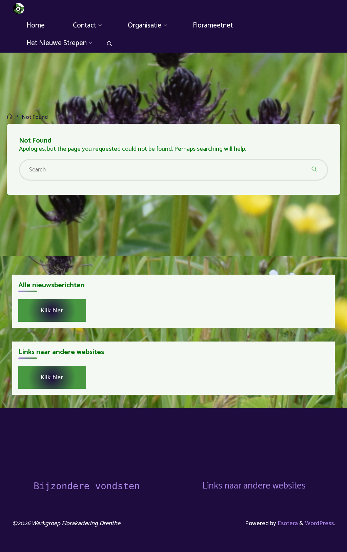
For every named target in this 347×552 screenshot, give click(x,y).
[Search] (109, 45)
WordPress (319, 523)
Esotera (287, 523)
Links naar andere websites (254, 486)
